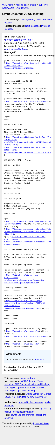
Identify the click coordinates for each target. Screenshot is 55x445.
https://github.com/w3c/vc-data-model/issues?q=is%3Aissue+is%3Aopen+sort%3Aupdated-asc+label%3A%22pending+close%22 (24, 279)
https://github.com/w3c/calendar (22, 344)
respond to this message (30, 402)
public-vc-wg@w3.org (16, 49)
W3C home (7, 5)
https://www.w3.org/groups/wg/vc (22, 331)
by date (43, 408)
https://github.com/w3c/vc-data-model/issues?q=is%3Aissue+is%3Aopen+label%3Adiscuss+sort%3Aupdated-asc (27, 241)
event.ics (39, 359)
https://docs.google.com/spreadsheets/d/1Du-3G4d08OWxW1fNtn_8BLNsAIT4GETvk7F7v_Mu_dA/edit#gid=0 (27, 232)
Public (33, 5)
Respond (41, 19)
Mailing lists (22, 5)
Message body (28, 19)
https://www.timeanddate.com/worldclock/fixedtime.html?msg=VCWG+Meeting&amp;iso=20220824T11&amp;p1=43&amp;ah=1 (27, 141)
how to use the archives (22, 415)
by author (29, 412)
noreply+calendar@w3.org (18, 40)
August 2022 (23, 8)
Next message (32, 26)
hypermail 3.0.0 (40, 423)
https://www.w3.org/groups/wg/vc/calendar (27, 101)
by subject (17, 412)
